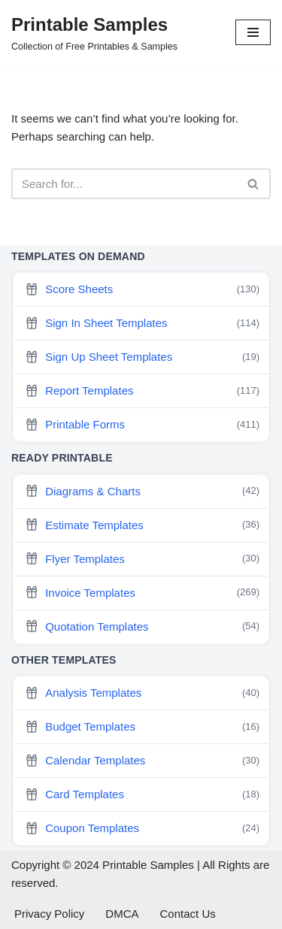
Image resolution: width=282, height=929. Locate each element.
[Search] (124, 183)
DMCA (121, 913)
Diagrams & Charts (142, 491)
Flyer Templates (142, 559)
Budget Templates (142, 727)
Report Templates (142, 391)
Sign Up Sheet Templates (142, 357)
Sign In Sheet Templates (142, 323)
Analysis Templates (142, 693)
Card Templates (142, 795)
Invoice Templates (142, 593)
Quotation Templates (142, 626)
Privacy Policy (49, 913)
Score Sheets (142, 290)
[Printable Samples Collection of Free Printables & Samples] (94, 32)
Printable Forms (142, 425)
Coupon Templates (142, 829)
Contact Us (188, 913)
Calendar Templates (142, 761)
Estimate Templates (142, 525)
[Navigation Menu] (253, 32)
